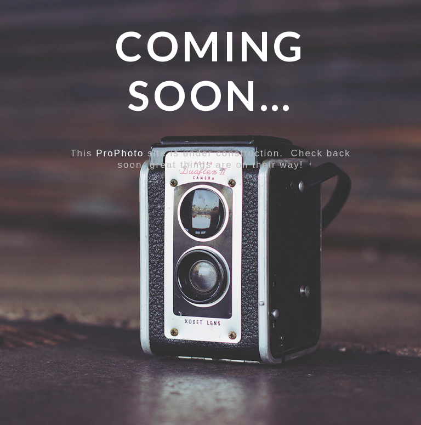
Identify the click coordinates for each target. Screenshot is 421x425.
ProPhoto (120, 153)
